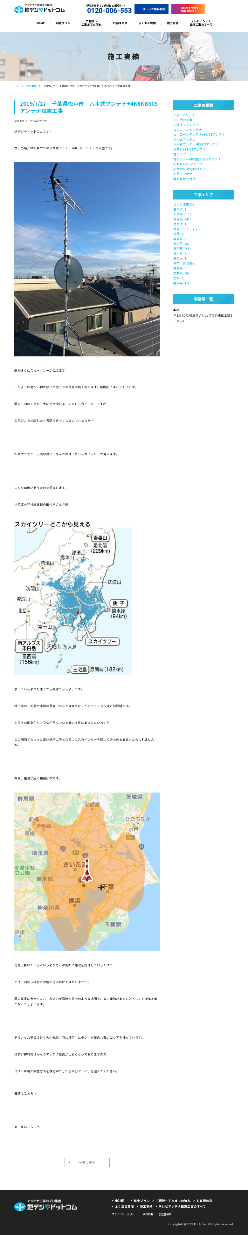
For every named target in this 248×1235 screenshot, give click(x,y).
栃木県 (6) (180, 253)
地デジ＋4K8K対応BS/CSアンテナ (197, 159)
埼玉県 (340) (182, 219)
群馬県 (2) (180, 268)
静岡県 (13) (181, 283)
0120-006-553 (106, 11)
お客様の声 (120, 23)
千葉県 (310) (182, 214)
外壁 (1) (178, 234)
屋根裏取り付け (184, 179)
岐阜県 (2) (180, 239)
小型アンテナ (182, 174)
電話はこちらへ (25, 1093)
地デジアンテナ (184, 154)
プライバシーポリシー (124, 1214)
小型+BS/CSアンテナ (188, 164)
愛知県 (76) (181, 243)
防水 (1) (178, 278)
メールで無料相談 (151, 9)
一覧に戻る (82, 1162)
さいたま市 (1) (183, 204)
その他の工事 (182, 120)
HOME (40, 23)
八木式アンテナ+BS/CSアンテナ (196, 144)
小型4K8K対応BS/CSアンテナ (194, 169)
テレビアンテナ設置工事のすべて (201, 23)
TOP (16, 86)
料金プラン (63, 23)
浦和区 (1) (180, 258)
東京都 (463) (182, 248)
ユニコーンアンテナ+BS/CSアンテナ (199, 134)
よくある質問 (147, 23)
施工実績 (172, 23)
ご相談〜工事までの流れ (91, 23)
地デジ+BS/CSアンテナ (189, 149)
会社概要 (148, 1214)
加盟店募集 (165, 1214)
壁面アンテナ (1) (185, 229)
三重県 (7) (180, 209)
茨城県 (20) (181, 273)
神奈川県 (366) (183, 263)
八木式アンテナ (184, 139)
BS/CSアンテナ (184, 115)
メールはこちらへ (27, 1126)
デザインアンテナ (186, 125)
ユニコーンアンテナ (187, 129)
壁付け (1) (180, 224)
